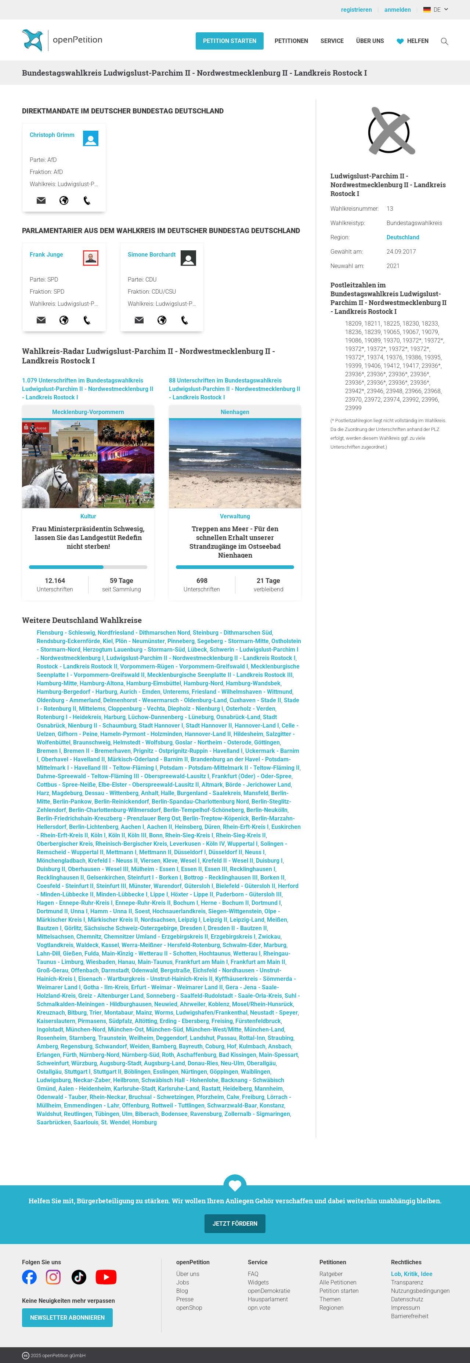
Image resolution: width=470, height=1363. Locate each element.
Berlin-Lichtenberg (93, 826)
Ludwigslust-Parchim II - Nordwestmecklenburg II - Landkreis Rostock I (201, 658)
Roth (168, 1054)
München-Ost (126, 1029)
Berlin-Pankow (72, 801)
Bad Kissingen (237, 1054)
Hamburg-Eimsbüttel (153, 683)
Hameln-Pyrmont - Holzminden (141, 734)
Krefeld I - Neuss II (113, 860)
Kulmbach (252, 1046)
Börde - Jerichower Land (258, 784)
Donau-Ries (203, 1063)
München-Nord (85, 1029)
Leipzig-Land (247, 919)
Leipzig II (215, 919)
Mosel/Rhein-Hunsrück (262, 1004)
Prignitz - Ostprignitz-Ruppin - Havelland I (188, 750)
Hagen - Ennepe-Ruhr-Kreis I (75, 902)
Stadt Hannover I (161, 725)
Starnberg (82, 1037)
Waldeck (87, 945)
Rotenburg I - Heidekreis (69, 717)
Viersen (150, 860)
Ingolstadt (50, 1029)
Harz (43, 793)
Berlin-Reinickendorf (121, 801)
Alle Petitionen (338, 1282)
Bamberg (164, 1046)
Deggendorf (171, 1037)
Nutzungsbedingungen (420, 1290)
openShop (189, 1307)
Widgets (258, 1282)
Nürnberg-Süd (140, 1054)
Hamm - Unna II (111, 911)
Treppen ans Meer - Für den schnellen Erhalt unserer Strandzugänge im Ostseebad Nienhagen (235, 541)
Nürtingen (194, 1071)
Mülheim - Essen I (154, 869)
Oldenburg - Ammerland (69, 700)
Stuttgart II (107, 1071)
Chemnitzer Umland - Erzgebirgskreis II (156, 936)
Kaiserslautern (56, 1021)
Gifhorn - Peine (78, 734)
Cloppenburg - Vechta (136, 708)
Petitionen (292, 40)
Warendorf (167, 885)
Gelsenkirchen (106, 877)
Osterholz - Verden (250, 708)
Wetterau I (247, 953)
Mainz (144, 1012)
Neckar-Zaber (92, 1080)
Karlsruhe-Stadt (134, 1088)
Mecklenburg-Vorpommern (88, 412)
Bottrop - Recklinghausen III (221, 877)
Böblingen (137, 1071)
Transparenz (407, 1282)
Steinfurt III (111, 885)
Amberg (47, 1046)
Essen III (216, 869)
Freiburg (253, 1097)
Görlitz (73, 928)
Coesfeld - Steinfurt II (65, 885)
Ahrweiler (193, 1004)
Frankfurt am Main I (201, 961)
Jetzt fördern (235, 1223)
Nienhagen (235, 412)
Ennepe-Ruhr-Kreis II (143, 902)
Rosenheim (51, 1037)
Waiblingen (255, 1071)
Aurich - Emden (140, 691)
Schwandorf (111, 1046)
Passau (226, 1037)
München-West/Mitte (214, 1029)
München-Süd (164, 1029)
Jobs (182, 1282)
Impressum (405, 1307)
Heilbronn (126, 1080)
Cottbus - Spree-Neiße (66, 784)
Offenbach (85, 970)
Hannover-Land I (257, 725)
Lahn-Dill (48, 953)
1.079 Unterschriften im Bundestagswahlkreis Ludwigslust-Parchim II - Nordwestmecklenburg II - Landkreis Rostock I (87, 389)
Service (332, 40)
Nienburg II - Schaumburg (102, 725)
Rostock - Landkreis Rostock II (77, 666)
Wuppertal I (242, 843)
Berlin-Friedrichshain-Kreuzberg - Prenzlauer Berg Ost (108, 818)
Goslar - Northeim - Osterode (213, 742)
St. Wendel (115, 1122)
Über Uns (370, 40)
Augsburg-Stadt (120, 1063)
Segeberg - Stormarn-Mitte (233, 641)
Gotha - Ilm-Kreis (106, 987)
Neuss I (255, 852)
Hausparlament (268, 1299)
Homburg (144, 1122)
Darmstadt (115, 970)
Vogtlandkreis (55, 945)
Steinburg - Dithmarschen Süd (232, 632)
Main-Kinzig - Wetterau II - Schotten (149, 953)
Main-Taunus (155, 961)
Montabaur (118, 1012)
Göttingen (267, 742)
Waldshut (49, 1113)
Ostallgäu (49, 1071)
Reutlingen (78, 1113)
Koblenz (218, 1004)
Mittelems (92, 708)
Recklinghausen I (252, 869)
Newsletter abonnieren (67, 1317)
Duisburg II (51, 869)
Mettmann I (121, 852)
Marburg (275, 945)
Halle (167, 793)
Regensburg (77, 1046)
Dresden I (192, 928)
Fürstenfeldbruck (258, 1021)
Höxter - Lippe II (192, 894)
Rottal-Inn (252, 1037)
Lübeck (197, 649)
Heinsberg (188, 826)
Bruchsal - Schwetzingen (161, 1097)
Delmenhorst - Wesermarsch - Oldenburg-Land (165, 700)
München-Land (264, 1029)
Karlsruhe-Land (178, 1088)
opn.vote (259, 1307)
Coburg (214, 1046)
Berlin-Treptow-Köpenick (216, 818)
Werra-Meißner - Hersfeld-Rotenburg (171, 945)
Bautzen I (49, 928)
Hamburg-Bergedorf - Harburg (77, 691)
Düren (212, 826)
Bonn (156, 835)
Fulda (91, 953)
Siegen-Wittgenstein (235, 911)
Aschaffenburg (196, 1054)
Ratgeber (331, 1273)
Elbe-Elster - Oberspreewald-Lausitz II (148, 784)
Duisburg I (269, 860)
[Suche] (444, 41)
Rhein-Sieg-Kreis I (189, 835)
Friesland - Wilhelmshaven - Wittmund (242, 691)
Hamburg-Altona (102, 683)
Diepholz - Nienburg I (195, 708)
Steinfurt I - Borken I (154, 877)
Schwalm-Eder (242, 945)
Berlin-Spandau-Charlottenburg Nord (200, 801)
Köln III (137, 835)
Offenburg (135, 1105)
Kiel (108, 641)
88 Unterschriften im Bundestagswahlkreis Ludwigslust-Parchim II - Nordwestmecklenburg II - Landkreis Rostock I (234, 389)
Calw (233, 1097)
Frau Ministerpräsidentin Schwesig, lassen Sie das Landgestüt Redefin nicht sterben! (88, 537)
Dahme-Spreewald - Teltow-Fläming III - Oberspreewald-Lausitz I (123, 776)
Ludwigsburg (54, 1080)
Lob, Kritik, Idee (412, 1273)
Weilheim (141, 1037)
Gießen (72, 953)
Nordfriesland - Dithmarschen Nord (144, 632)
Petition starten (229, 40)
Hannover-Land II (208, 734)
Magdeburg (67, 793)
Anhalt (149, 793)
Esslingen (165, 1071)
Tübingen (107, 1113)
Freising (222, 1021)
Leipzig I (189, 919)
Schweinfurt (53, 1063)
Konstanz (272, 1105)
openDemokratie (269, 1290)
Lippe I (159, 894)
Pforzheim (210, 1097)
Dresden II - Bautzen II (237, 928)
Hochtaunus (215, 953)
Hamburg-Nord (203, 683)
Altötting (146, 1021)
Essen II (191, 869)
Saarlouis (85, 1122)
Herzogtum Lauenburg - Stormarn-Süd (134, 649)
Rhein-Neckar (108, 1097)
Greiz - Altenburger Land (111, 995)
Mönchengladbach (61, 860)
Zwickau (269, 936)
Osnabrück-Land (238, 717)
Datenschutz (407, 1299)
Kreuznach (51, 1012)
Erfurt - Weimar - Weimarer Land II (177, 987)
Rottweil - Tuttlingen (178, 1105)
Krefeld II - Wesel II (227, 860)
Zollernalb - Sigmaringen (257, 1113)
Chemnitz (88, 936)
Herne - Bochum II (225, 902)
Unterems (176, 691)
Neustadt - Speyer (274, 1012)
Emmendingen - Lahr (91, 1105)
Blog (182, 1290)
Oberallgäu (261, 1063)
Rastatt (211, 1088)
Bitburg (77, 1012)
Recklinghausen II (60, 877)
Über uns (187, 1273)
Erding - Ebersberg (184, 1021)
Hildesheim (248, 734)
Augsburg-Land (164, 1063)
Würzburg (84, 1063)
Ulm (127, 1113)
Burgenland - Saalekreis (209, 793)
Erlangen (48, 1054)
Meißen (277, 919)
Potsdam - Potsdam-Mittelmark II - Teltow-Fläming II (230, 767)
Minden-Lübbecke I (122, 894)
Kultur (88, 516)
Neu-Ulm (232, 1063)
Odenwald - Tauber (62, 1097)
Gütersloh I (198, 885)
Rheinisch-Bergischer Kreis (131, 843)
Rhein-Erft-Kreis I (246, 826)
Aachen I (132, 826)
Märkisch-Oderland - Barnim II (148, 759)
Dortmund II (52, 911)
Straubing (280, 1037)
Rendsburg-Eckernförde (68, 641)
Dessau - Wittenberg (111, 793)
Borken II (272, 877)
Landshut (202, 1037)
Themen (330, 1299)
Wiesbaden (100, 961)
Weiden (139, 1046)
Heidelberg (237, 1088)
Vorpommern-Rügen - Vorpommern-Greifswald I (184, 666)
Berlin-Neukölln (267, 809)
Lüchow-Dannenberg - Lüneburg (171, 717)
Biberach (147, 1113)
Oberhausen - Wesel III (98, 869)
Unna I (79, 911)
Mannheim (268, 1088)
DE (432, 9)
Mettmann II (155, 852)
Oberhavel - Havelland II (73, 759)
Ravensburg (206, 1113)
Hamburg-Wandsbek (253, 683)
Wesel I (190, 860)
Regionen (331, 1307)
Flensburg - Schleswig (66, 632)
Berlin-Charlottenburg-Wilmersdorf (115, 809)
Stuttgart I (77, 1071)
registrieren (356, 9)
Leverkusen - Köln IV (197, 843)
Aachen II (159, 826)
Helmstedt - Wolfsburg (143, 742)
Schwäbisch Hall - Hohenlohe (179, 1080)
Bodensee (174, 1113)
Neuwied (165, 1004)
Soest (142, 911)
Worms (164, 1012)
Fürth (70, 1054)
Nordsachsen (158, 919)
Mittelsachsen (55, 936)
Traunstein (112, 1037)
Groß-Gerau (52, 970)
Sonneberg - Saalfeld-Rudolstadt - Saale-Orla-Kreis (214, 995)
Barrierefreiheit (410, 1316)
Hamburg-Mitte (57, 683)
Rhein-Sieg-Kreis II (241, 835)
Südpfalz (120, 1021)
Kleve (170, 860)
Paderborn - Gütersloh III (249, 894)
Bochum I (185, 902)
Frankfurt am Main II (258, 961)
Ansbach (279, 1046)
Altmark (212, 784)
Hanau (126, 961)
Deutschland (403, 237)
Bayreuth (191, 1046)
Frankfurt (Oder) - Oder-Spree (252, 776)
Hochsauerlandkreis (179, 911)
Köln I (98, 835)
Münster (140, 885)
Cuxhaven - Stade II (255, 700)
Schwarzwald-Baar (232, 1105)
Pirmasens (92, 1021)
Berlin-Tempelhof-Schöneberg (203, 809)
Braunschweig (92, 742)
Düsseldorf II (225, 852)
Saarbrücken (54, 1122)
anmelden (397, 9)
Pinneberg (181, 641)
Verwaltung (235, 516)
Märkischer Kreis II (113, 919)
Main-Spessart (278, 1054)
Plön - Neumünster (140, 641)
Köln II (116, 835)
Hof (231, 1046)
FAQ (253, 1273)
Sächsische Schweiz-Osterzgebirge (130, 928)
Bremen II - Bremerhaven (97, 750)
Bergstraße (175, 970)
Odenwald (144, 970)
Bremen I (49, 750)
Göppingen (224, 1071)
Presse (185, 1299)
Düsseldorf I (190, 852)
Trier (95, 1012)
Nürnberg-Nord (99, 1054)
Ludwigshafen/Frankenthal (211, 1012)
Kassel (110, 945)
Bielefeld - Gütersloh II (245, 885)
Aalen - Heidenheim (84, 1088)
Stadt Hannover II (209, 725)
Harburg (115, 717)
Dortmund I (266, 902)
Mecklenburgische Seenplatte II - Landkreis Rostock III (220, 674)
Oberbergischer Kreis (65, 843)
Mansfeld (255, 793)
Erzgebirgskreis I (233, 936)
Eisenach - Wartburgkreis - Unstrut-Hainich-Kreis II (145, 978)
